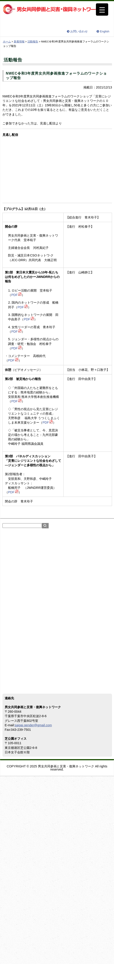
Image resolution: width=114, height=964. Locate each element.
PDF (14, 295)
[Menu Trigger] (102, 9)
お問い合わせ (79, 31)
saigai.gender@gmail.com (33, 725)
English (104, 31)
